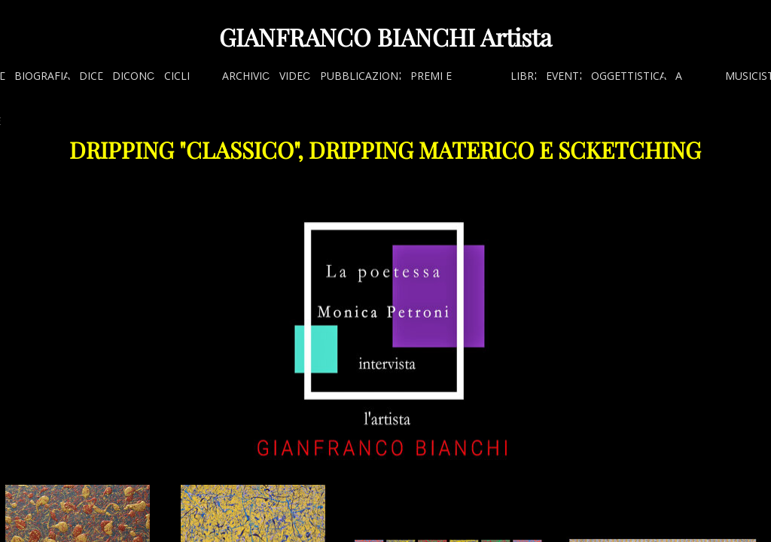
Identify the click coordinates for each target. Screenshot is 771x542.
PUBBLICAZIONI (360, 76)
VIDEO (295, 76)
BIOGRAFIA (42, 76)
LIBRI (523, 76)
